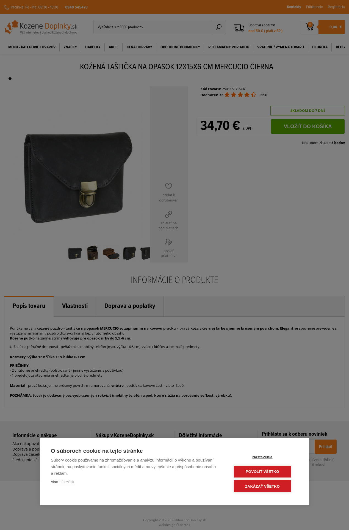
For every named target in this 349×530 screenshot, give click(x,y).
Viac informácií (62, 482)
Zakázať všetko (265, 486)
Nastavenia (265, 457)
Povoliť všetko (265, 472)
